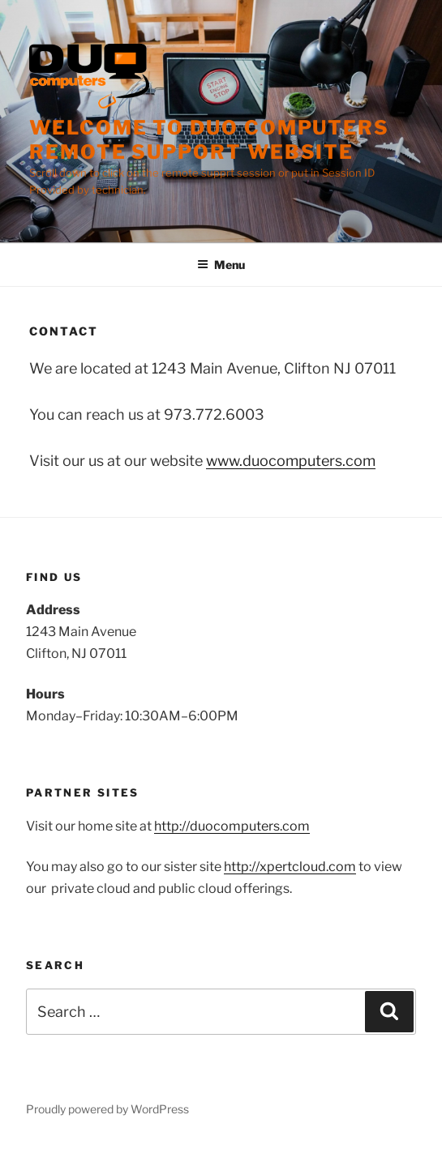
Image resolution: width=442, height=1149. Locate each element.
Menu (221, 264)
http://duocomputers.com (232, 826)
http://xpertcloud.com (290, 866)
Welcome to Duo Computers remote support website (209, 140)
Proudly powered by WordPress (107, 1109)
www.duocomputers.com (290, 460)
